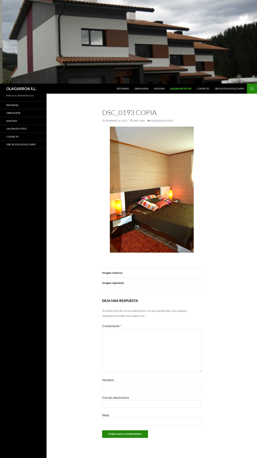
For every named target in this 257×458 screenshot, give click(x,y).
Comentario (111, 326)
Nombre (108, 380)
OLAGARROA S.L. (21, 88)
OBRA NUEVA (141, 88)
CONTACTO (203, 88)
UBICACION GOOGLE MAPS (229, 88)
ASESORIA (159, 88)
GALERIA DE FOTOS (180, 88)
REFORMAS (123, 88)
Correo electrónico (115, 397)
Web (105, 415)
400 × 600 (139, 120)
